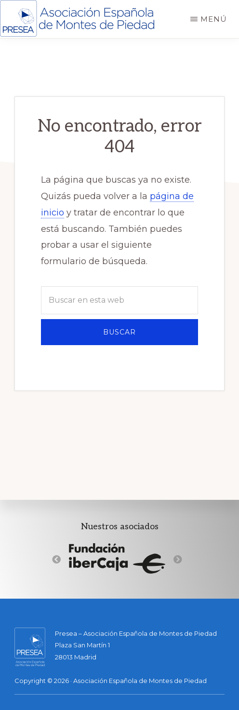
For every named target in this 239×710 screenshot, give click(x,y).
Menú (213, 19)
